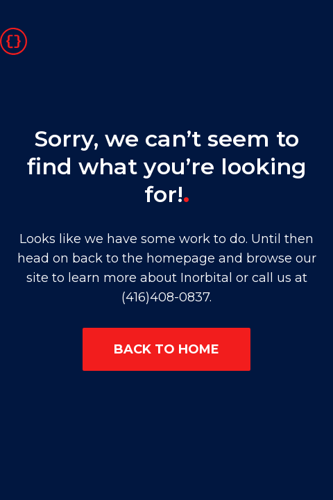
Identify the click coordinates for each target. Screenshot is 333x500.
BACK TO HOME (166, 349)
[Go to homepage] (13, 40)
